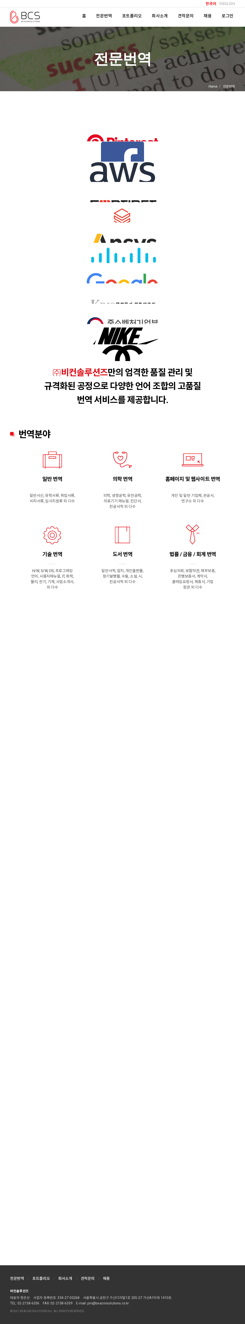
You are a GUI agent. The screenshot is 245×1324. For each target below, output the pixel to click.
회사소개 (159, 15)
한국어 (211, 4)
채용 (208, 15)
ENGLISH (227, 4)
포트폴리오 (132, 15)
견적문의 (186, 15)
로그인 (228, 15)
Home (213, 86)
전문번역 (104, 15)
